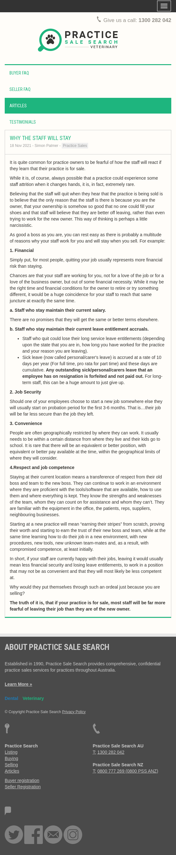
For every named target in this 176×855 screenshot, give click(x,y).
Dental (11, 698)
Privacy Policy (74, 712)
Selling (11, 764)
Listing (11, 752)
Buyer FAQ (19, 72)
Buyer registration (22, 780)
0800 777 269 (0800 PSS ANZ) (127, 771)
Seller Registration (23, 786)
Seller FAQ (20, 89)
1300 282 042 (155, 20)
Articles (18, 105)
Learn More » (18, 684)
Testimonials (22, 122)
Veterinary (33, 698)
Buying (11, 758)
